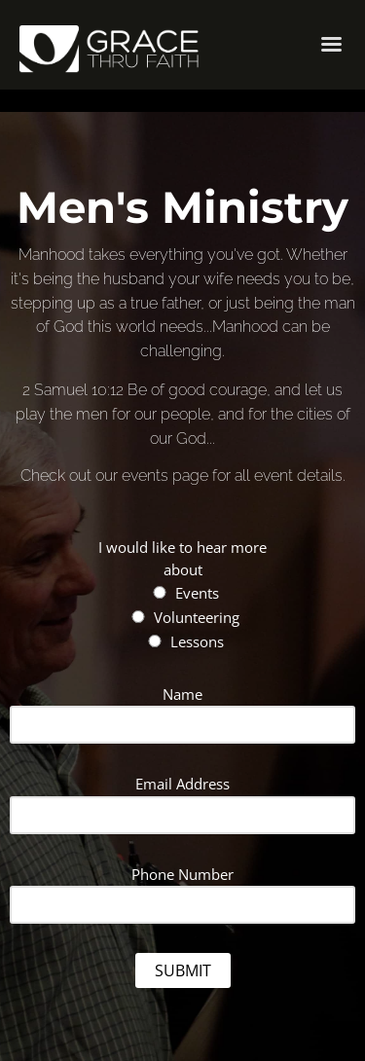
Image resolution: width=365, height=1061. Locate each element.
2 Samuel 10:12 (73, 390)
